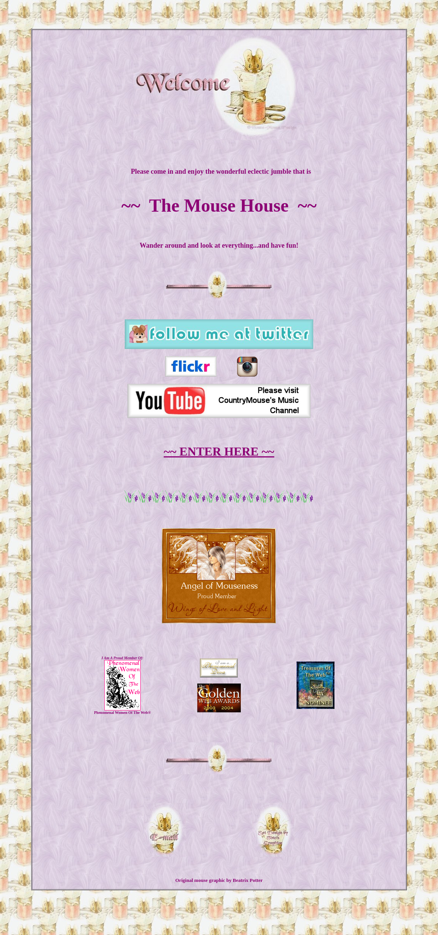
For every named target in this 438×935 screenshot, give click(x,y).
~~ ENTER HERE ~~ (219, 451)
